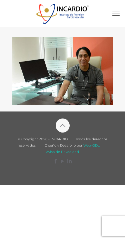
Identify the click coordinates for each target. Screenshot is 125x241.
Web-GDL (91, 145)
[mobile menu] (116, 13)
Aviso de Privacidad (62, 152)
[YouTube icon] (62, 161)
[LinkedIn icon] (69, 161)
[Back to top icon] (63, 125)
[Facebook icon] (55, 161)
